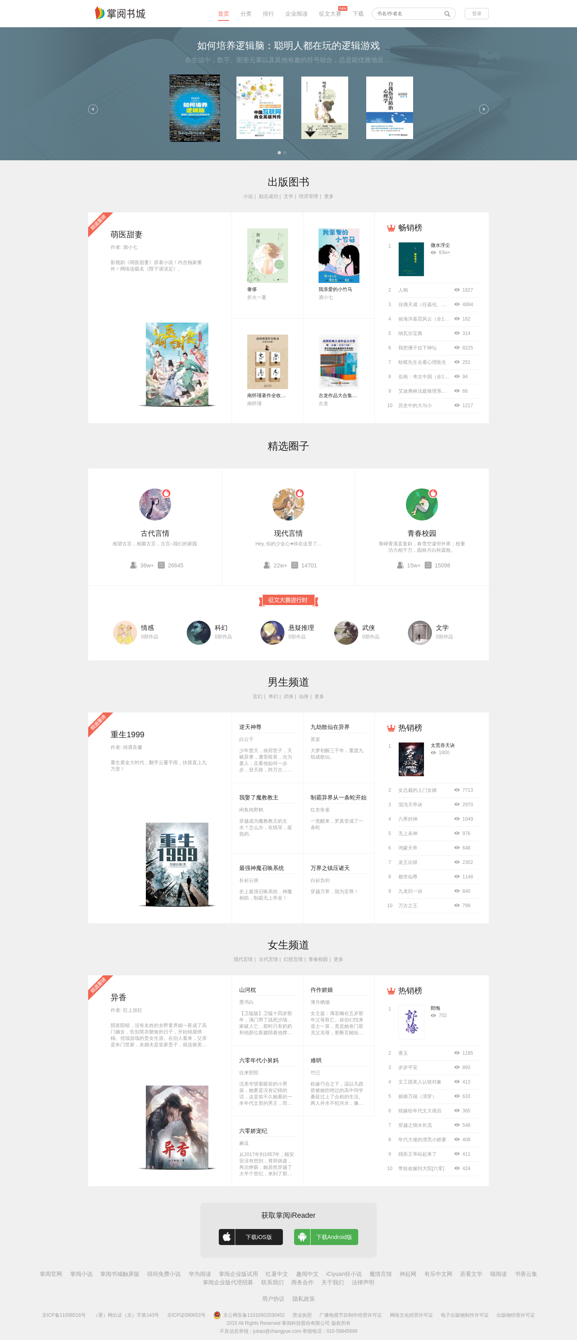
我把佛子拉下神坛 (417, 348)
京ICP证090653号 (186, 1315)
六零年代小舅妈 (258, 1060)
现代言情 (288, 533)
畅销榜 (410, 227)
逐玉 (403, 1053)
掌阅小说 (81, 1274)
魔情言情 (380, 1274)
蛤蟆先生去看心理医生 (422, 362)
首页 (223, 13)
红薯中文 (277, 1274)
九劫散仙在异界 (330, 727)
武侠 (368, 627)
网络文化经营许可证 (411, 1315)
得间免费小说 (164, 1274)
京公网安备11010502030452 (248, 1315)
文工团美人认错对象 (420, 1082)
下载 (358, 13)
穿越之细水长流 (415, 1125)
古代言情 (155, 533)
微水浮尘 (440, 245)
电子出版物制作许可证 (465, 1315)
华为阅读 (200, 1274)
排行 (268, 13)
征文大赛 (330, 13)
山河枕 (247, 990)
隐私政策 (304, 1299)
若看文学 (471, 1274)
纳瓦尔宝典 (410, 333)
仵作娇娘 (322, 990)
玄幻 (257, 696)
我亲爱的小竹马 (335, 289)
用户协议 (273, 1299)
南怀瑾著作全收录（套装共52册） (283, 395)
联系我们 (272, 1282)
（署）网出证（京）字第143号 (126, 1315)
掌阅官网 (51, 1274)
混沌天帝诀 (410, 804)
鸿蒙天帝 (408, 848)
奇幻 (273, 696)
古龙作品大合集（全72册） (348, 395)
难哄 (316, 1060)
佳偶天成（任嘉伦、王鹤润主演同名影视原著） (448, 304)
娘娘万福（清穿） (417, 1096)
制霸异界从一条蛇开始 (339, 797)
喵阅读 (498, 1274)
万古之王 (408, 905)
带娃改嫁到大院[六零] (421, 1168)
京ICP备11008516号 (64, 1315)
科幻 (221, 627)
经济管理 (308, 196)
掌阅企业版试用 (238, 1274)
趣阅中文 (307, 1274)
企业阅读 (296, 13)
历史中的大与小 (415, 405)
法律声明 (363, 1282)
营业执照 (302, 1315)
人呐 (403, 290)
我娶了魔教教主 (258, 797)
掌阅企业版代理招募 (228, 1282)
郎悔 (435, 1008)
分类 (246, 13)
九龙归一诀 (410, 891)
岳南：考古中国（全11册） (427, 376)
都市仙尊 (408, 877)
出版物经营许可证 (515, 1315)
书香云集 (526, 1274)
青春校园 (422, 533)
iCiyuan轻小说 (344, 1274)
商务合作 (302, 1282)
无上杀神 (408, 833)
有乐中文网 (438, 1274)
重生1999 (128, 734)
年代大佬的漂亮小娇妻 (422, 1139)
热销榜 (410, 727)
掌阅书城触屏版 (119, 1274)
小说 (248, 196)
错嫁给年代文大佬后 (420, 1111)
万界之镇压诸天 (330, 868)
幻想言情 (293, 959)
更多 (329, 196)
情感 (147, 627)
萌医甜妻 (127, 234)
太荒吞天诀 (443, 745)
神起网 (407, 1274)
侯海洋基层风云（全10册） (427, 319)
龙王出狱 (408, 862)
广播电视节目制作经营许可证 (350, 1315)
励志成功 (268, 196)
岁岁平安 (408, 1067)
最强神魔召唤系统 (261, 868)
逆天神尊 (250, 727)
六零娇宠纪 (253, 1131)
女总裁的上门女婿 (417, 790)
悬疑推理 (301, 627)
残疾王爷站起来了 (417, 1154)
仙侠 (304, 696)
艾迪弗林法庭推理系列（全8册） (433, 391)
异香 (119, 997)
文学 (288, 196)
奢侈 (252, 289)
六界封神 (408, 819)
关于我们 (332, 1282)
